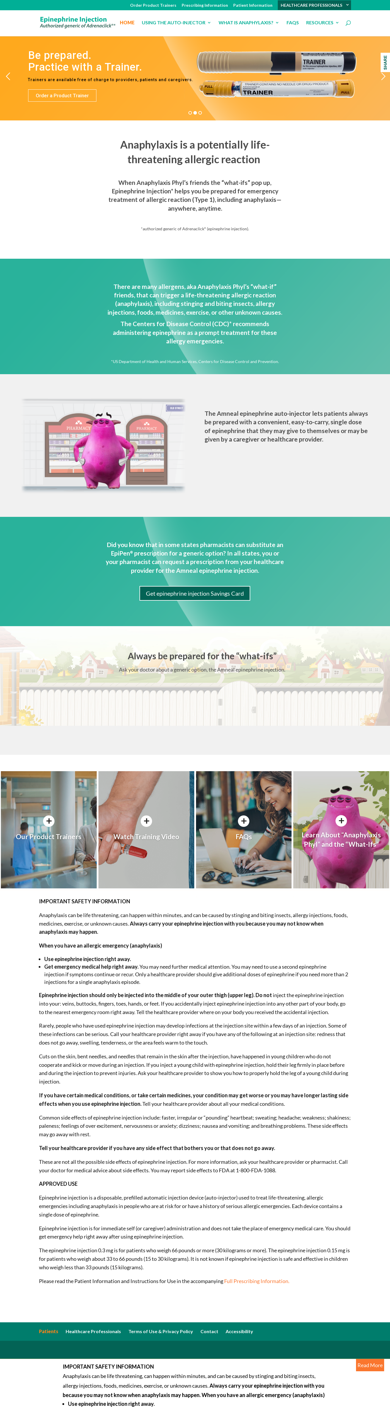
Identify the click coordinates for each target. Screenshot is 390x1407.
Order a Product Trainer (62, 95)
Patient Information (253, 5)
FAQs (293, 23)
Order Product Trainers (153, 5)
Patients (48, 1331)
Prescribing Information (205, 5)
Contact (209, 1331)
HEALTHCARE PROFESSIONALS (311, 5)
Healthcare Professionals (93, 1331)
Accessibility (239, 1331)
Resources (319, 23)
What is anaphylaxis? (246, 23)
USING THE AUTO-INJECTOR (173, 23)
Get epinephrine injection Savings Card (195, 593)
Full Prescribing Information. (256, 1281)
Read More (370, 1365)
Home (127, 23)
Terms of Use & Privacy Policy (160, 1331)
